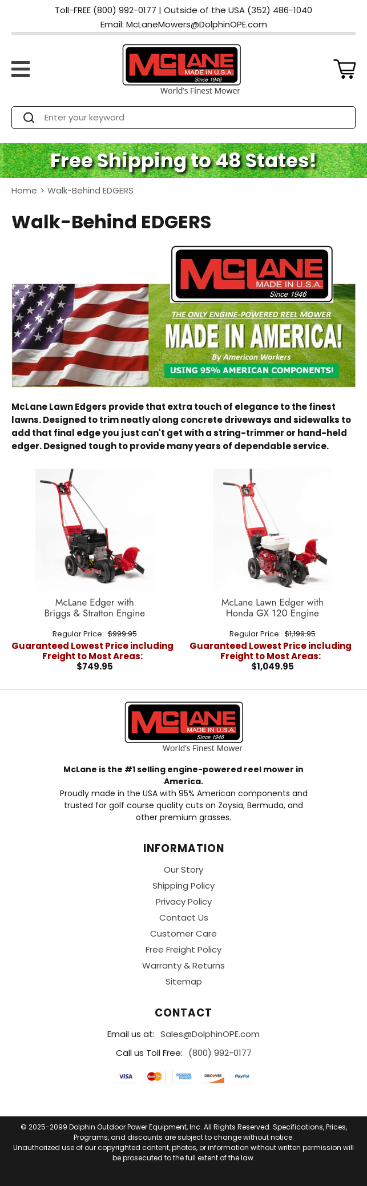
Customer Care (183, 933)
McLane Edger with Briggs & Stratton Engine (94, 608)
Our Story (183, 870)
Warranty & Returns (183, 965)
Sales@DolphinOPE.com (210, 1034)
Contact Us (183, 917)
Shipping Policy (183, 885)
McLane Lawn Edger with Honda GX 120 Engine (272, 608)
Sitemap (184, 981)
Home (24, 190)
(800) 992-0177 (220, 1053)
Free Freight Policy (183, 949)
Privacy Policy (184, 901)
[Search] (194, 117)
